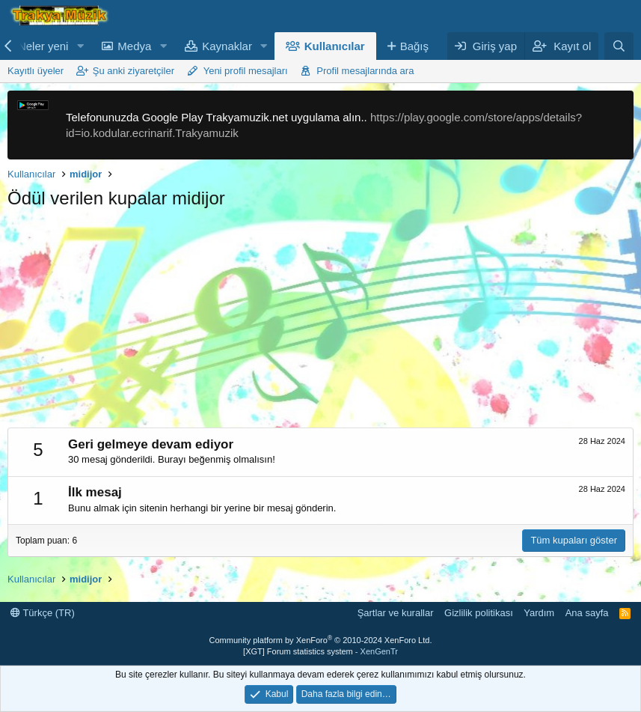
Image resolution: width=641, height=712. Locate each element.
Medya (134, 46)
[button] (80, 46)
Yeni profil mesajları (245, 70)
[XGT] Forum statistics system (320, 651)
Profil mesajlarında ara (365, 70)
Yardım (539, 612)
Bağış (414, 46)
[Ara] (619, 46)
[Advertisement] (320, 322)
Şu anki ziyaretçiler (133, 70)
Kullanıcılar (334, 46)
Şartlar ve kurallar (396, 612)
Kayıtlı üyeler (35, 70)
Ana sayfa (587, 612)
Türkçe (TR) (42, 612)
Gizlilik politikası (478, 612)
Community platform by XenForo (320, 640)
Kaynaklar (227, 46)
